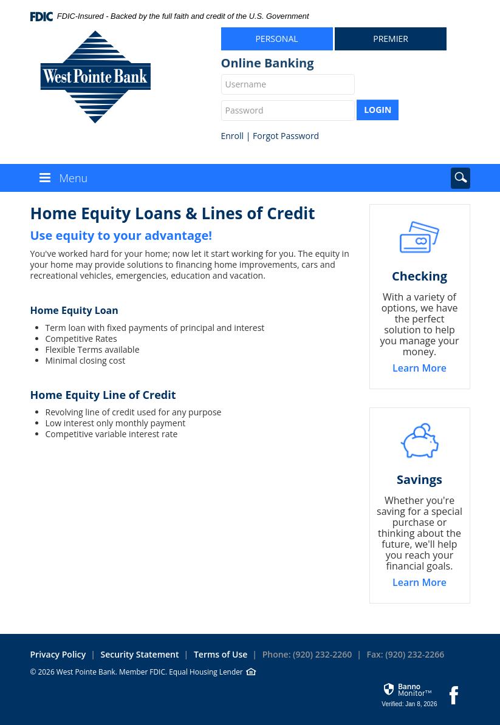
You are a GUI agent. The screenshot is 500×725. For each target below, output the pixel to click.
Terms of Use (220, 654)
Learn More (419, 368)
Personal (276, 38)
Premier (390, 38)
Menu (74, 178)
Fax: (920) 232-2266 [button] (406, 654)
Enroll (232, 135)
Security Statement (140, 654)
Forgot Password (286, 135)
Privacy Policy (58, 654)
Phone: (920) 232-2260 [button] (307, 654)
